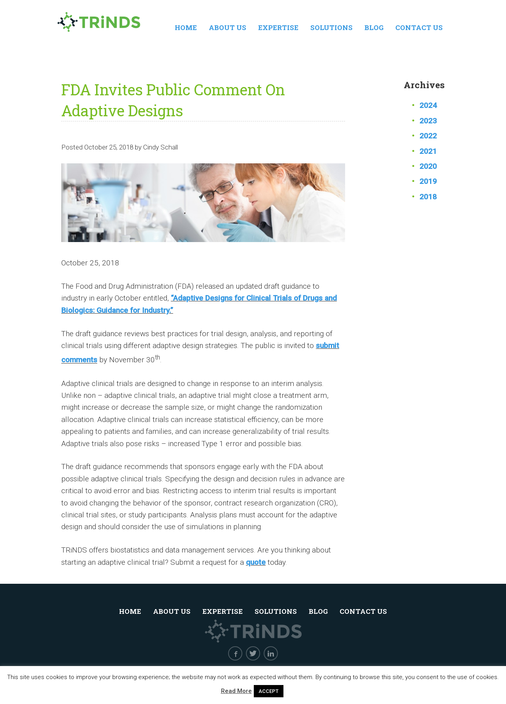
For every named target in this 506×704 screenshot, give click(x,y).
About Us (227, 27)
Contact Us (419, 27)
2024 (428, 105)
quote (256, 562)
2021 (428, 151)
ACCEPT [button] (269, 691)
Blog (373, 27)
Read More (236, 691)
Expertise (278, 27)
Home (186, 27)
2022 (428, 135)
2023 (428, 120)
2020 (428, 166)
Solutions (331, 27)
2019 (428, 181)
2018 (428, 196)
